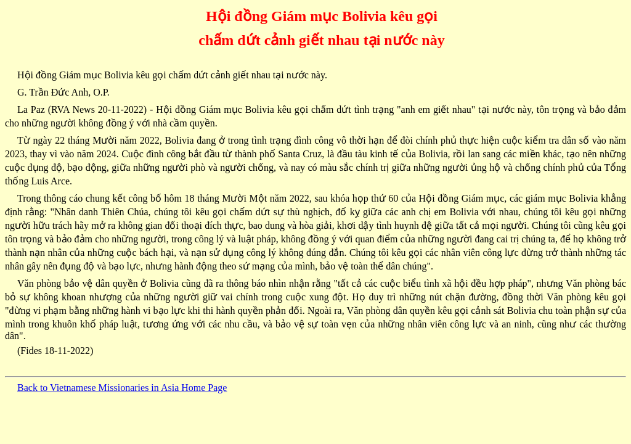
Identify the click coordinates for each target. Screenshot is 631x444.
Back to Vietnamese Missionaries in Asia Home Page (122, 387)
